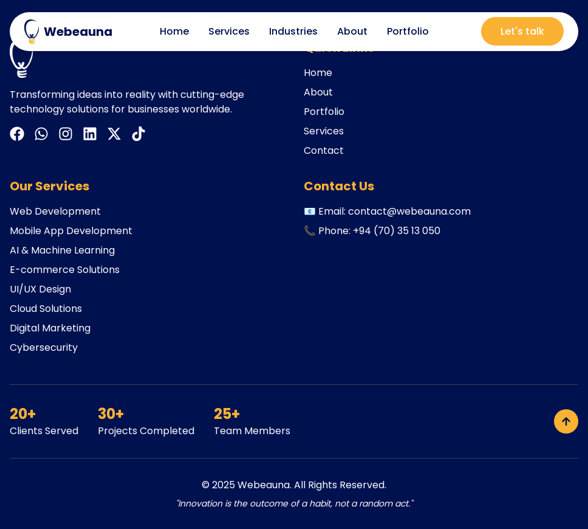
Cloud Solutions (46, 309)
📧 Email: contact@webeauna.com (387, 211)
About (352, 31)
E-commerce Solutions (65, 270)
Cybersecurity (44, 347)
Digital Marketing (50, 328)
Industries (293, 31)
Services (229, 31)
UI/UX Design (40, 289)
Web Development (55, 211)
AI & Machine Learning (62, 250)
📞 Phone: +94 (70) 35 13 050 (372, 231)
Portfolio (408, 31)
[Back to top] (566, 421)
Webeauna (264, 485)
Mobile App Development (71, 231)
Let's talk (522, 31)
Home (174, 31)
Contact (324, 150)
